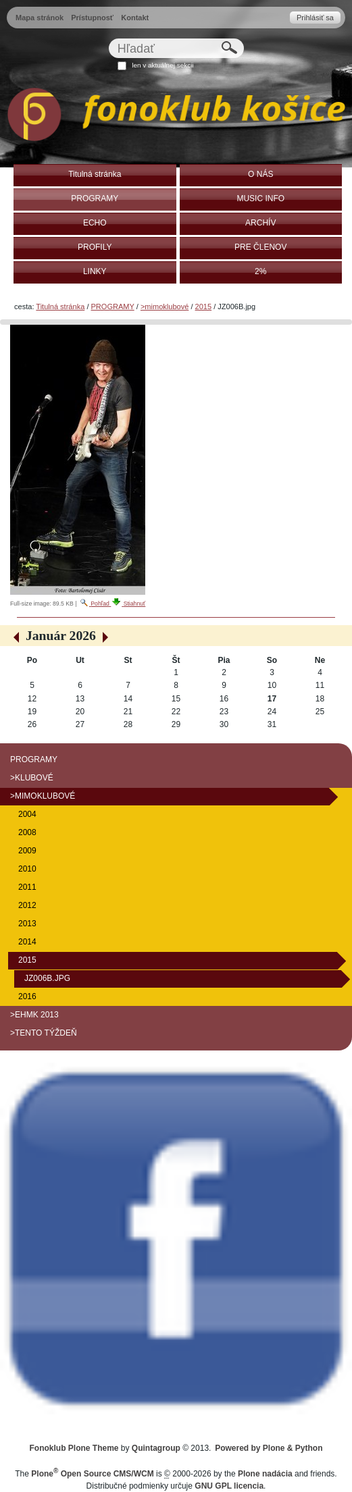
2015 (203, 306)
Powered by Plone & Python (268, 1448)
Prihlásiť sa (315, 18)
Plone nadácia (265, 1473)
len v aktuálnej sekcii (162, 65)
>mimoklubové (164, 306)
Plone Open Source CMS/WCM (92, 1473)
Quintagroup (156, 1448)
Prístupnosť (92, 18)
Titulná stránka (60, 306)
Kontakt (135, 18)
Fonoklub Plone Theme (74, 1448)
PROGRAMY (112, 306)
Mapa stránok (40, 18)
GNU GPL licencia (229, 1486)
